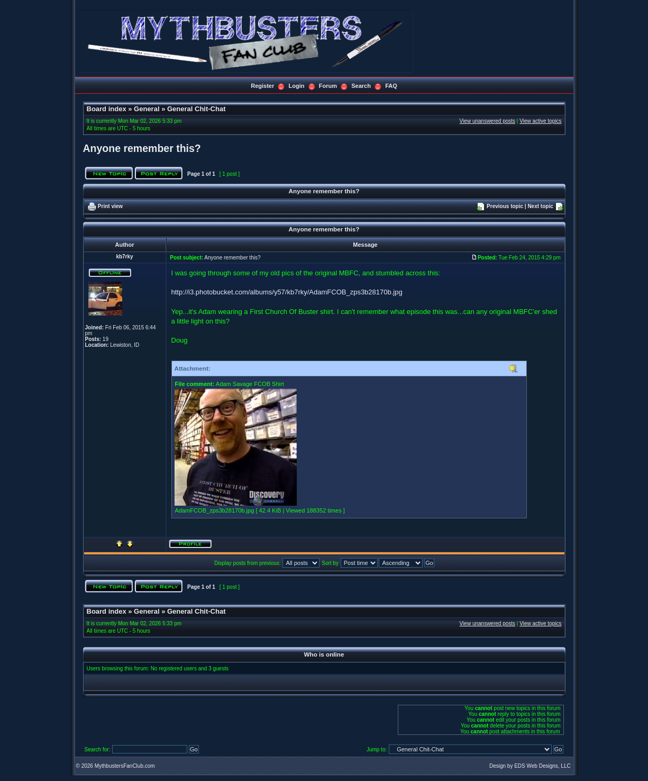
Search (361, 86)
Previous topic (505, 206)
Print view (110, 206)
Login (297, 86)
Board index (106, 109)
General (146, 109)
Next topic (540, 206)
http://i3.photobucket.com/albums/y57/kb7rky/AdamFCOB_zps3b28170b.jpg (287, 292)
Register (262, 86)
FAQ (391, 86)
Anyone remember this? (142, 148)
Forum (328, 86)
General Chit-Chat (196, 109)
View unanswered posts (487, 121)
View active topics (540, 121)
